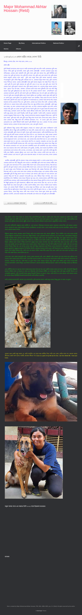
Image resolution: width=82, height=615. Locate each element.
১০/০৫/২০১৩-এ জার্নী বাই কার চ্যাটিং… (45, 203)
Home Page (7, 43)
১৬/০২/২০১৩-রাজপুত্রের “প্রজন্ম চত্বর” (15, 203)
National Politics (58, 43)
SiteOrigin (39, 610)
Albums (18, 49)
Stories (6, 49)
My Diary (22, 43)
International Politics (39, 43)
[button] (79, 46)
